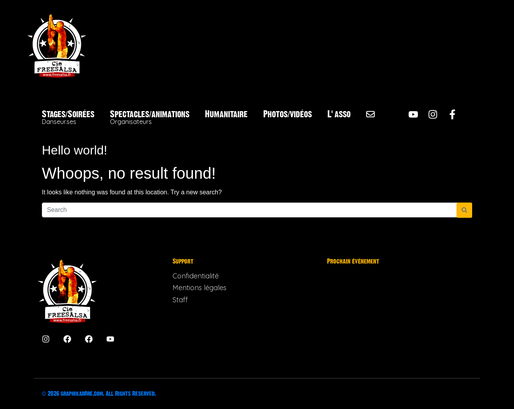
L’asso (338, 114)
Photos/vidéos (287, 114)
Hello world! (74, 150)
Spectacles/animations (149, 117)
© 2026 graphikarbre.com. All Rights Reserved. (99, 393)
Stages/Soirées (68, 117)
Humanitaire (226, 114)
